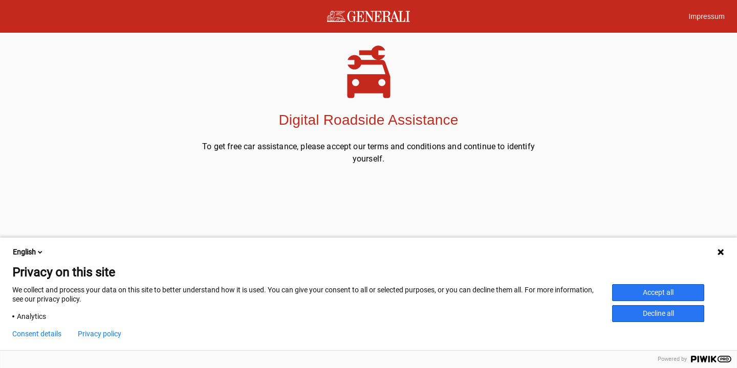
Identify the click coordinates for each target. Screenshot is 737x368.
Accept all (658, 292)
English (28, 252)
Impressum (706, 16)
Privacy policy (99, 334)
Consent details (36, 334)
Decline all (658, 313)
